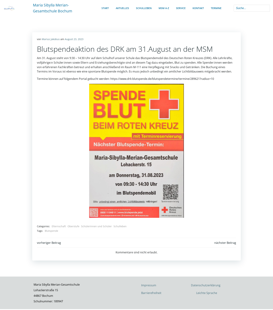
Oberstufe (74, 225)
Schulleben (144, 8)
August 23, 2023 (74, 38)
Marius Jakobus (51, 38)
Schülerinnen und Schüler (96, 225)
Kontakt (198, 8)
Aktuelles (122, 8)
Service (181, 8)
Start (105, 8)
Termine (216, 8)
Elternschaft (59, 225)
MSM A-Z (164, 8)
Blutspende (51, 230)
